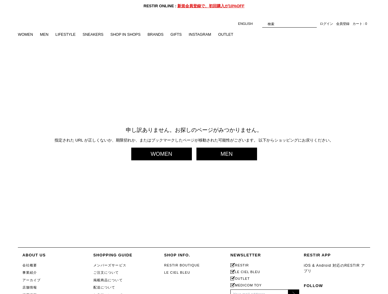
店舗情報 (29, 287)
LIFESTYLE (66, 34)
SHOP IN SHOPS (127, 34)
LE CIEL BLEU (177, 272)
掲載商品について (108, 280)
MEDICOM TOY (248, 285)
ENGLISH (248, 23)
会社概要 (29, 265)
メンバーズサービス (109, 265)
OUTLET (230, 34)
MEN (44, 34)
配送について (104, 287)
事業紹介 (29, 272)
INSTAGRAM (203, 34)
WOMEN (25, 34)
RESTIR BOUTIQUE (182, 265)
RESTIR (242, 265)
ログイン (326, 24)
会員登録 (343, 24)
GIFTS (179, 34)
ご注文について (106, 272)
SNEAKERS (94, 34)
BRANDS (158, 34)
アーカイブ (31, 280)
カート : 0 (360, 24)
